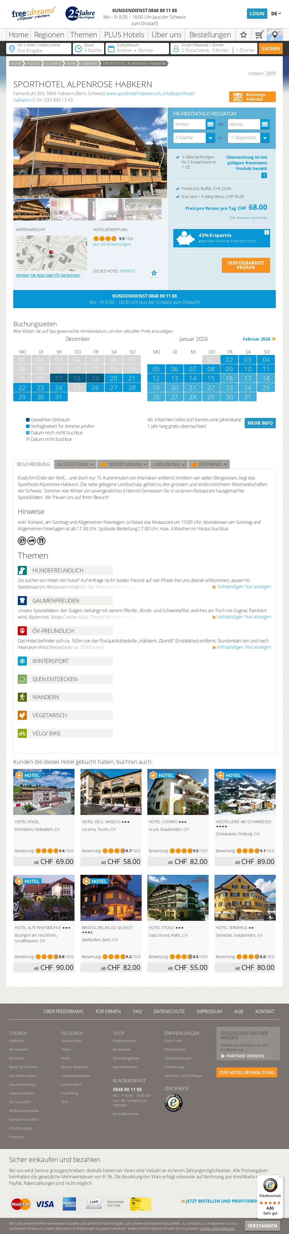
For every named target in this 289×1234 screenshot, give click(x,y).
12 (156, 378)
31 (58, 397)
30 (40, 397)
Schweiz (53, 63)
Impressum (209, 1011)
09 (229, 369)
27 (113, 387)
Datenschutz (169, 1011)
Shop (118, 1033)
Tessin (66, 1049)
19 (95, 378)
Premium (16, 1136)
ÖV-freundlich (20, 1101)
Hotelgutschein (125, 1040)
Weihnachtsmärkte (24, 1110)
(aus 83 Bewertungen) (112, 244)
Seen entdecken (22, 1093)
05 (156, 369)
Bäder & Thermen (23, 1066)
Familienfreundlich (24, 1119)
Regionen (49, 34)
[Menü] (280, 1178)
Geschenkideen (125, 1066)
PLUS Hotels (124, 34)
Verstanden (262, 1226)
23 (40, 387)
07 (192, 369)
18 (77, 378)
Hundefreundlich (23, 1075)
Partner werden (244, 1056)
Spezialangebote (126, 1058)
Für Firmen (108, 1011)
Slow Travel (173, 1040)
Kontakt (264, 1011)
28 (132, 387)
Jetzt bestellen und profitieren (222, 1201)
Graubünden (71, 1040)
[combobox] (194, 137)
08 (211, 369)
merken (127, 271)
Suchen (271, 48)
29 (22, 397)
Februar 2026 (257, 339)
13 (174, 378)
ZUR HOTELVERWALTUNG (247, 1072)
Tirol (64, 1101)
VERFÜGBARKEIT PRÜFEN (245, 265)
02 (229, 359)
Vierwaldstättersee (75, 1075)
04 (266, 359)
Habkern (89, 63)
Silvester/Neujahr (178, 1058)
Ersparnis (206, 464)
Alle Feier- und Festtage (183, 1075)
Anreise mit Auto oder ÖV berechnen (48, 275)
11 (266, 369)
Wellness (16, 1040)
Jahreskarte (122, 1049)
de (274, 13)
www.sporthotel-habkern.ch (133, 93)
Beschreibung (33, 464)
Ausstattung (73, 464)
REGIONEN (72, 1033)
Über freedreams (63, 1011)
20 (113, 378)
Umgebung (166, 464)
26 (95, 387)
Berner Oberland (74, 1066)
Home (19, 34)
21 (132, 378)
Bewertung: (24, 850)
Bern (71, 63)
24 (58, 387)
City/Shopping (20, 1128)
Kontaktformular (126, 1113)
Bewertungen (120, 464)
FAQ (137, 1011)
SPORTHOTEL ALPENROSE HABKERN (135, 63)
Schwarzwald (71, 1084)
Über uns (166, 34)
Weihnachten (175, 1049)
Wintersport (18, 1049)
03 (247, 359)
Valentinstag (174, 1066)
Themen (83, 34)
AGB (238, 1011)
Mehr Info (260, 423)
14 (192, 378)
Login (257, 13)
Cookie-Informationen (217, 1228)
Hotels (34, 63)
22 (22, 387)
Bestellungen (210, 34)
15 (211, 378)
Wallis (65, 1058)
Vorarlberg (69, 1093)
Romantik (16, 1058)
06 (174, 369)
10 (247, 369)
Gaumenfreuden (22, 1084)
